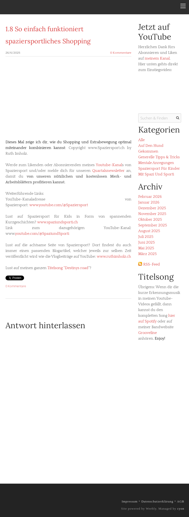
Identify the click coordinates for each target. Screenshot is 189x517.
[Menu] (183, 6)
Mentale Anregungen (156, 163)
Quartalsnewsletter (108, 171)
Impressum (130, 501)
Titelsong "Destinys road (67, 268)
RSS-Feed (151, 264)
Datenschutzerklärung (157, 501)
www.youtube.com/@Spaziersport (58, 205)
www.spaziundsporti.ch (57, 222)
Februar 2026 (150, 197)
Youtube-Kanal (109, 165)
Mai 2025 (146, 248)
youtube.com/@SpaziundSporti (42, 233)
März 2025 (147, 254)
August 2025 (149, 231)
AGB (180, 501)
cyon (180, 508)
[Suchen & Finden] (159, 118)
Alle (141, 140)
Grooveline (147, 333)
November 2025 (152, 214)
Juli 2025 (145, 237)
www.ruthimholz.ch (114, 256)
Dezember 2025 (152, 208)
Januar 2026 (148, 202)
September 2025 (152, 225)
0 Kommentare (120, 52)
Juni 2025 (146, 242)
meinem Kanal (157, 58)
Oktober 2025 (150, 219)
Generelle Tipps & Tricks (159, 157)
